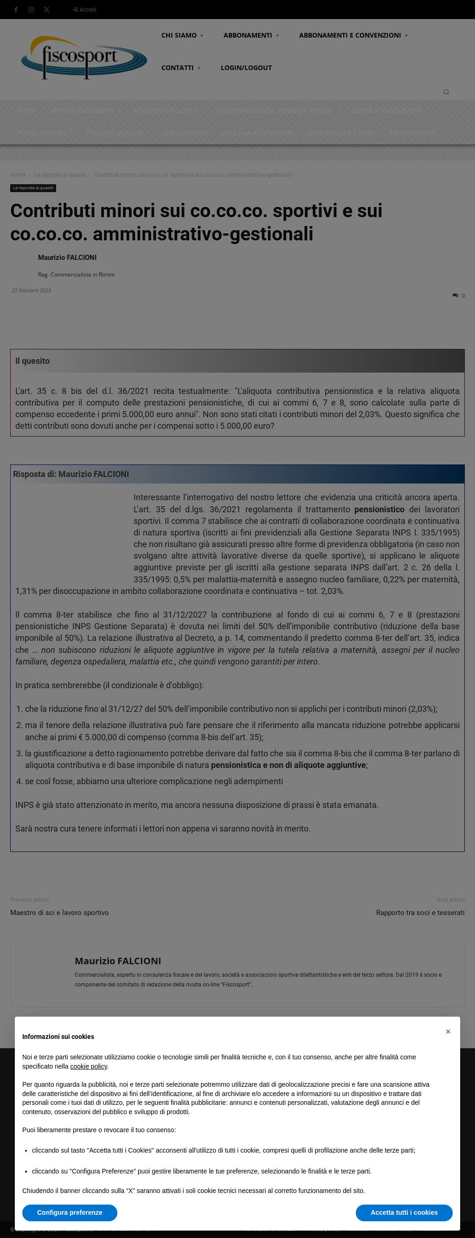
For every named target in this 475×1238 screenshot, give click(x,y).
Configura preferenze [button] (70, 1212)
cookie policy (89, 1066)
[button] (448, 1031)
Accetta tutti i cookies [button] (404, 1212)
